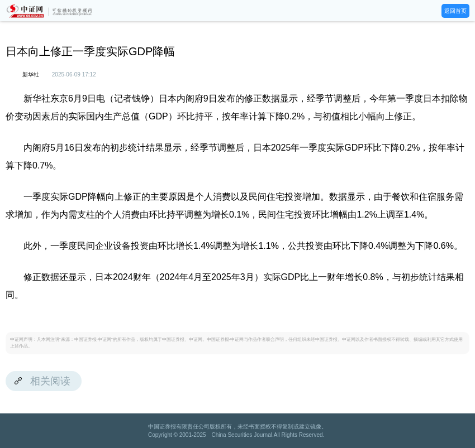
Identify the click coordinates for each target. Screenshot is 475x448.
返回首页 (455, 11)
